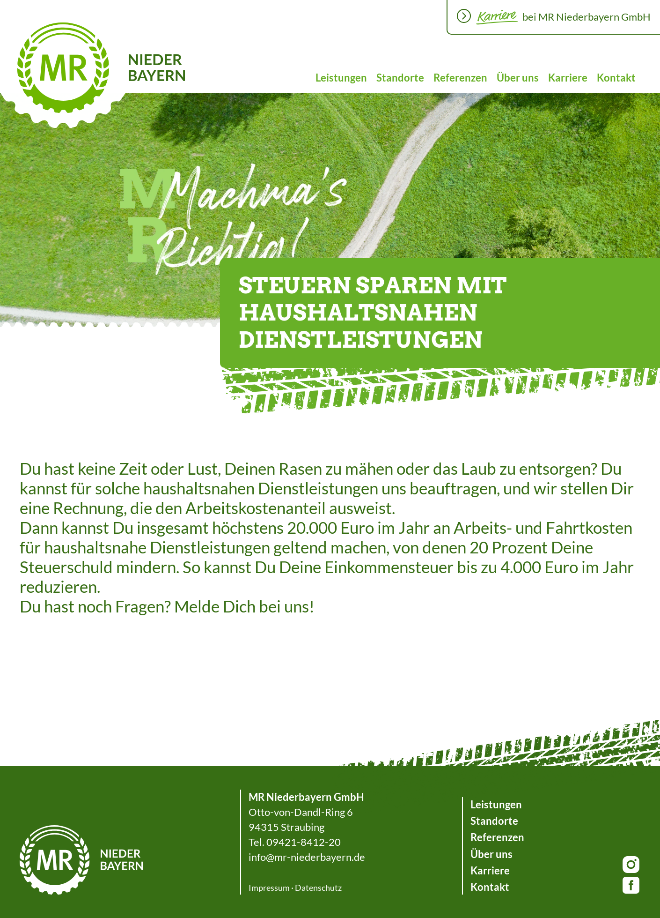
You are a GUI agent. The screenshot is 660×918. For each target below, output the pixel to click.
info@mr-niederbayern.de (307, 857)
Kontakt (616, 77)
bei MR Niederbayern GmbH (586, 16)
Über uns (518, 77)
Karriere (567, 77)
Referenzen (460, 77)
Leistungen (341, 77)
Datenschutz (318, 887)
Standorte (400, 77)
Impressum (269, 887)
